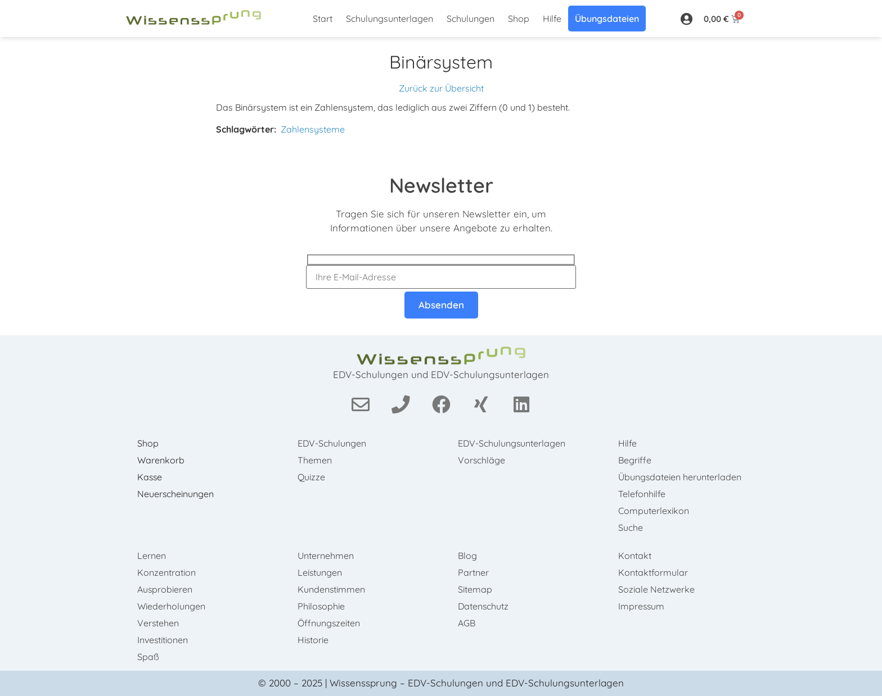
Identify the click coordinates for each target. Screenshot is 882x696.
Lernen (151, 555)
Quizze (311, 477)
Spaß (148, 656)
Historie (313, 639)
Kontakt (634, 555)
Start (322, 18)
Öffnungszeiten (329, 623)
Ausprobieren (165, 589)
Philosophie (321, 606)
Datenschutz (484, 606)
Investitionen (162, 639)
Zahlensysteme (313, 129)
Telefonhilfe (641, 493)
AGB (466, 623)
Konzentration (166, 572)
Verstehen (158, 623)
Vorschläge (482, 460)
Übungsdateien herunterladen (680, 477)
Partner (473, 572)
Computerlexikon (653, 510)
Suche (630, 527)
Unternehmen (326, 555)
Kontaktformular (653, 572)
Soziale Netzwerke (656, 589)
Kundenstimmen (332, 589)
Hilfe (552, 18)
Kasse (150, 477)
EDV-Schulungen (332, 443)
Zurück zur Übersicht (441, 88)
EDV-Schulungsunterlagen (512, 443)
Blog (467, 555)
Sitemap (475, 589)
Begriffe (634, 460)
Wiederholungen (171, 606)
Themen (315, 460)
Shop (518, 18)
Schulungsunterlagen (389, 18)
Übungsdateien (607, 18)
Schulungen (470, 18)
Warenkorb (160, 460)
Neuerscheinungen (175, 493)
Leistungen (320, 572)
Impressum (641, 606)
